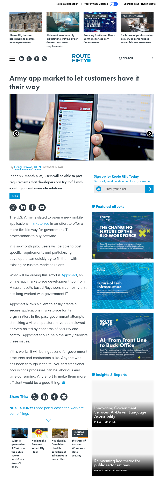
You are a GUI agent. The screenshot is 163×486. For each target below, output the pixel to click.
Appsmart (69, 275)
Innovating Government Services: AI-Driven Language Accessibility (120, 412)
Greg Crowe (23, 167)
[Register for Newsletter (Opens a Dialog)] (149, 189)
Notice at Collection (67, 3)
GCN (37, 167)
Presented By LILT (105, 422)
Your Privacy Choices (101, 4)
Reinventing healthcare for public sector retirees (117, 463)
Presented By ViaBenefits (111, 470)
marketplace (39, 223)
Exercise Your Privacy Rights (140, 3)
